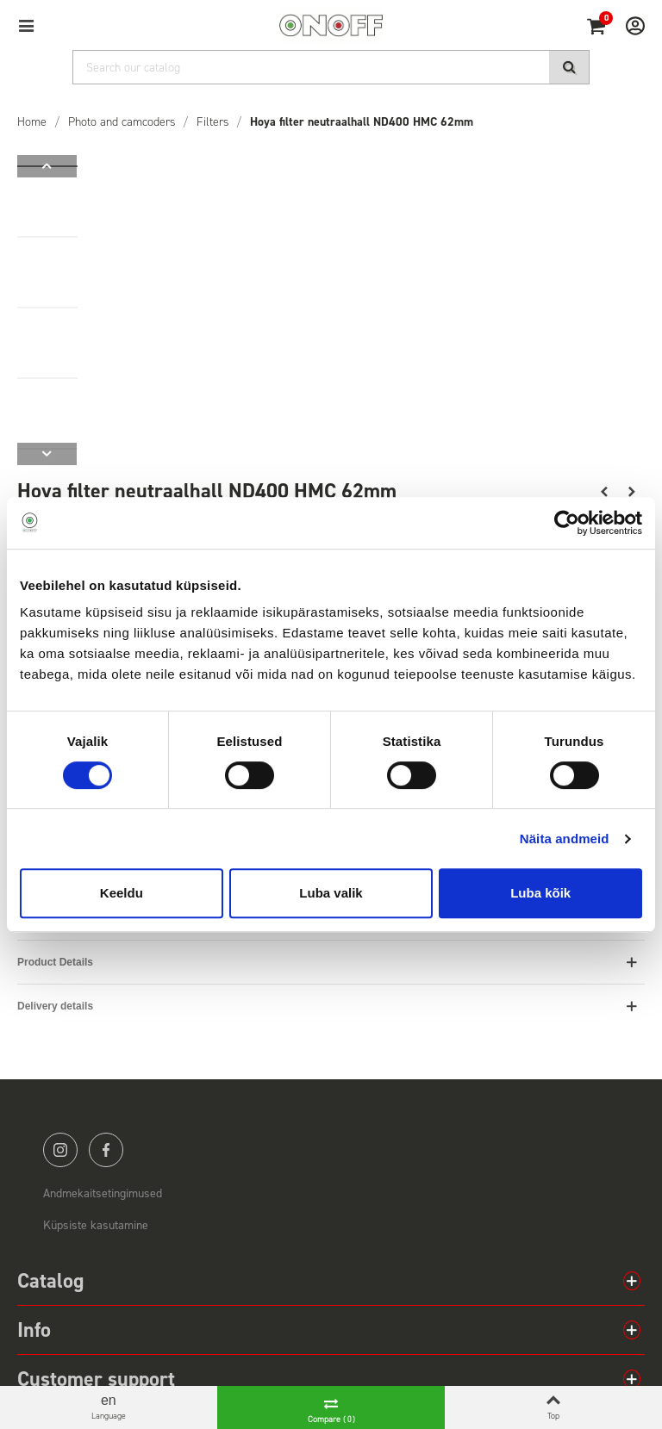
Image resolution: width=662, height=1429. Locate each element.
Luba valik (330, 892)
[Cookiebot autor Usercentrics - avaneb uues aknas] (566, 523)
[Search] (331, 67)
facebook (106, 1150)
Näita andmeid (564, 838)
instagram (60, 1150)
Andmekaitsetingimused (102, 1193)
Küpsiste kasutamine (95, 1225)
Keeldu (121, 892)
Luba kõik (540, 892)
